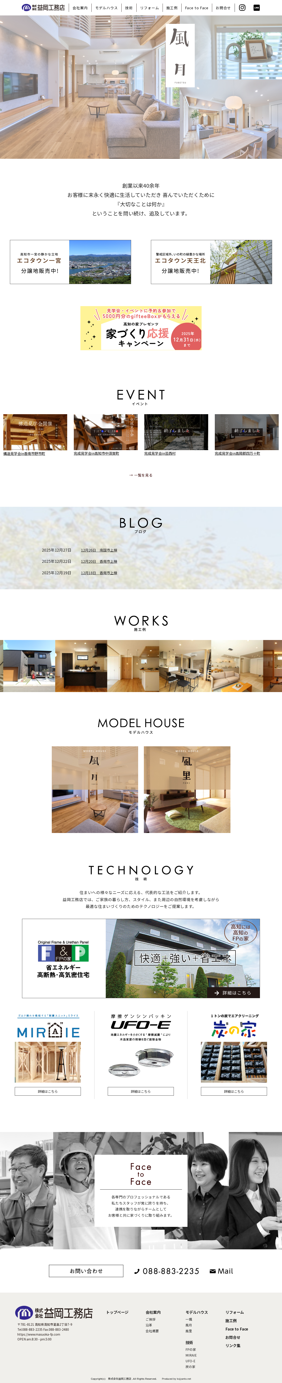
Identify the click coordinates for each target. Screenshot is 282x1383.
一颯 (189, 1319)
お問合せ (223, 7)
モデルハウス (106, 7)
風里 (189, 1331)
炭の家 (190, 1366)
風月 (189, 1325)
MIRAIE (191, 1355)
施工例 (172, 7)
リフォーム (149, 7)
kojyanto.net (184, 1378)
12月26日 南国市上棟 (99, 550)
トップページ (117, 1312)
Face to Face (196, 7)
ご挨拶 (151, 1319)
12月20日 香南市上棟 (99, 561)
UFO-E (190, 1361)
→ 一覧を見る (140, 475)
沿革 (149, 1325)
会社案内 (80, 7)
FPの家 (191, 1349)
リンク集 (232, 1345)
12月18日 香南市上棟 (99, 572)
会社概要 (152, 1331)
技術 (129, 7)
